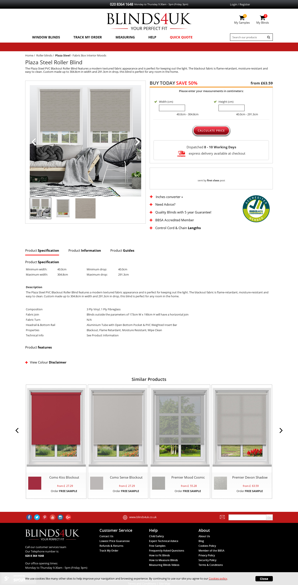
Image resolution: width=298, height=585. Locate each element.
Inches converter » (169, 201)
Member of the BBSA (211, 555)
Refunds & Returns (111, 550)
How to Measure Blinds (163, 565)
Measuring (123, 37)
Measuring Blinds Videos (164, 570)
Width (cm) (166, 102)
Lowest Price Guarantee (114, 546)
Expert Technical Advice (163, 546)
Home (29, 56)
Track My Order (86, 37)
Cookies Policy (207, 550)
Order (64, 495)
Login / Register (240, 4)
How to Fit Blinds (159, 560)
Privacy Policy (207, 560)
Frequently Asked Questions (166, 555)
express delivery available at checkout (211, 154)
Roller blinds (44, 56)
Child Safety (156, 541)
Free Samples (157, 550)
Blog (201, 546)
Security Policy (207, 565)
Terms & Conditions (211, 570)
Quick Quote (178, 37)
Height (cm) (226, 102)
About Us (204, 541)
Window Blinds (45, 37)
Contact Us (106, 541)
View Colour (46, 367)
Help (150, 37)
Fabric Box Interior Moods (89, 56)
